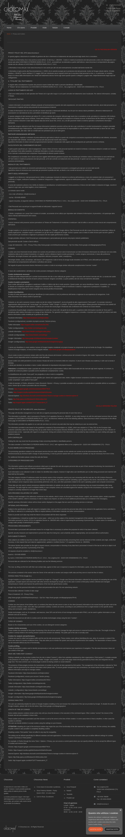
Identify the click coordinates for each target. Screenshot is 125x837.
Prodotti (34, 28)
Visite (44, 28)
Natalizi (69, 790)
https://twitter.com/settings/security (35, 328)
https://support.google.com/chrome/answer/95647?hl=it (32, 389)
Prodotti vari (70, 798)
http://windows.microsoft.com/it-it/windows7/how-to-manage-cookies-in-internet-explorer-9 (49, 396)
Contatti (66, 28)
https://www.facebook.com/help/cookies (35, 318)
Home (9, 28)
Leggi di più (106, 824)
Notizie (55, 28)
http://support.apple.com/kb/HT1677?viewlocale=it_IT (30, 402)
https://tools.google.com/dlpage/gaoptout (62, 349)
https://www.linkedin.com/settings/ (36, 335)
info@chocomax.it (115, 5)
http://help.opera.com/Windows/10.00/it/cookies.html (30, 399)
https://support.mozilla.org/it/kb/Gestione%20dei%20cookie (32, 392)
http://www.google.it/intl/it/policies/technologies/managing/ (44, 342)
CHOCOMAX (17, 11)
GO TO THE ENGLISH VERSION (106, 49)
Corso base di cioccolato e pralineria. (49, 787)
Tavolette (69, 794)
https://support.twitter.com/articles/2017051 (35, 325)
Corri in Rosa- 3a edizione (45, 797)
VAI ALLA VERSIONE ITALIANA (106, 406)
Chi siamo (21, 28)
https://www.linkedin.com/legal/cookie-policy (36, 331)
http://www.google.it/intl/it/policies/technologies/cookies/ (40, 338)
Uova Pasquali (71, 787)
